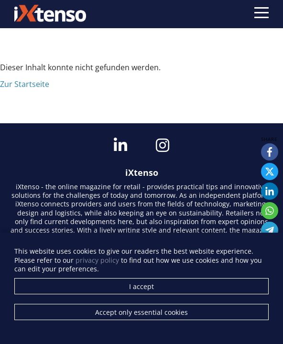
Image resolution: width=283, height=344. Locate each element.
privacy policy (97, 260)
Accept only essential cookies (141, 312)
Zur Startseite (24, 84)
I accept (141, 286)
